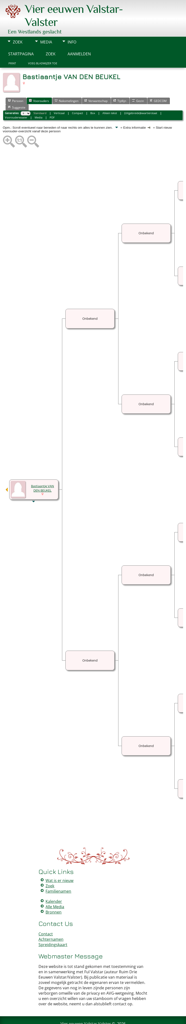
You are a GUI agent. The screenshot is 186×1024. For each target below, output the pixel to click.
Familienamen (58, 876)
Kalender (54, 887)
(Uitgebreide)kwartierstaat (140, 98)
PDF (52, 103)
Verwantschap (96, 86)
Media (46, 27)
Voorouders (39, 86)
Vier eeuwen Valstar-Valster (86, 1009)
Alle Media (55, 892)
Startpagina (21, 39)
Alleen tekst (109, 98)
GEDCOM (158, 86)
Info (72, 27)
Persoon (15, 86)
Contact (46, 919)
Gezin (138, 86)
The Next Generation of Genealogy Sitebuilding (78, 1014)
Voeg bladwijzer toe (42, 48)
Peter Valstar (94, 1017)
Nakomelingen (66, 86)
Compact (77, 98)
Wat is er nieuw (59, 866)
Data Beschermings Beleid (122, 1017)
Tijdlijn (119, 86)
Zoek (18, 27)
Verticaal (59, 98)
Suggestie (16, 93)
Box (92, 98)
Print (12, 48)
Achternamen (51, 924)
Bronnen (54, 897)
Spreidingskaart (53, 930)
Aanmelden (79, 39)
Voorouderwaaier (16, 103)
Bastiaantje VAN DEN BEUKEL (42, 473)
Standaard (39, 98)
